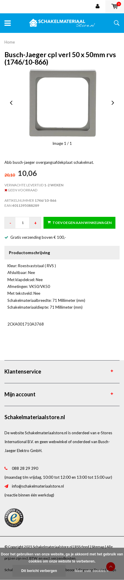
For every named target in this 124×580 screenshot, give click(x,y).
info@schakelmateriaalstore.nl (38, 486)
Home (9, 42)
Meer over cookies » (92, 571)
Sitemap (97, 546)
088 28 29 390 (25, 468)
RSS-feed (82, 546)
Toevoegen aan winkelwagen (80, 222)
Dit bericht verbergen (39, 571)
